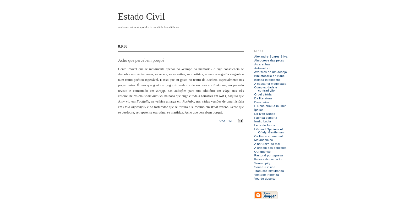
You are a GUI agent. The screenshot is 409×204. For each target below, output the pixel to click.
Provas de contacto (268, 159)
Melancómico (263, 139)
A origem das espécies (270, 147)
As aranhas (262, 64)
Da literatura (263, 98)
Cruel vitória (263, 94)
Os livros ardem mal (268, 136)
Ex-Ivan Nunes (264, 113)
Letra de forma (264, 125)
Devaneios (261, 102)
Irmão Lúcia (262, 121)
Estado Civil (141, 16)
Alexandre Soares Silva (271, 56)
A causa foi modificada (270, 83)
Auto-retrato (262, 68)
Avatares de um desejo (270, 71)
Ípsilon (259, 109)
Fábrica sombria (265, 117)
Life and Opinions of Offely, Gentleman (269, 131)
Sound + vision (265, 167)
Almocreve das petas (269, 60)
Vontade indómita (266, 174)
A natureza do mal (267, 143)
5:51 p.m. (226, 121)
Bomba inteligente (267, 79)
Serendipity (262, 163)
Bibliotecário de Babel (270, 75)
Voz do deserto (265, 178)
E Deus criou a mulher (270, 105)
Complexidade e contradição (265, 89)
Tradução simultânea (269, 170)
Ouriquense (262, 151)
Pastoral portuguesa (268, 155)
